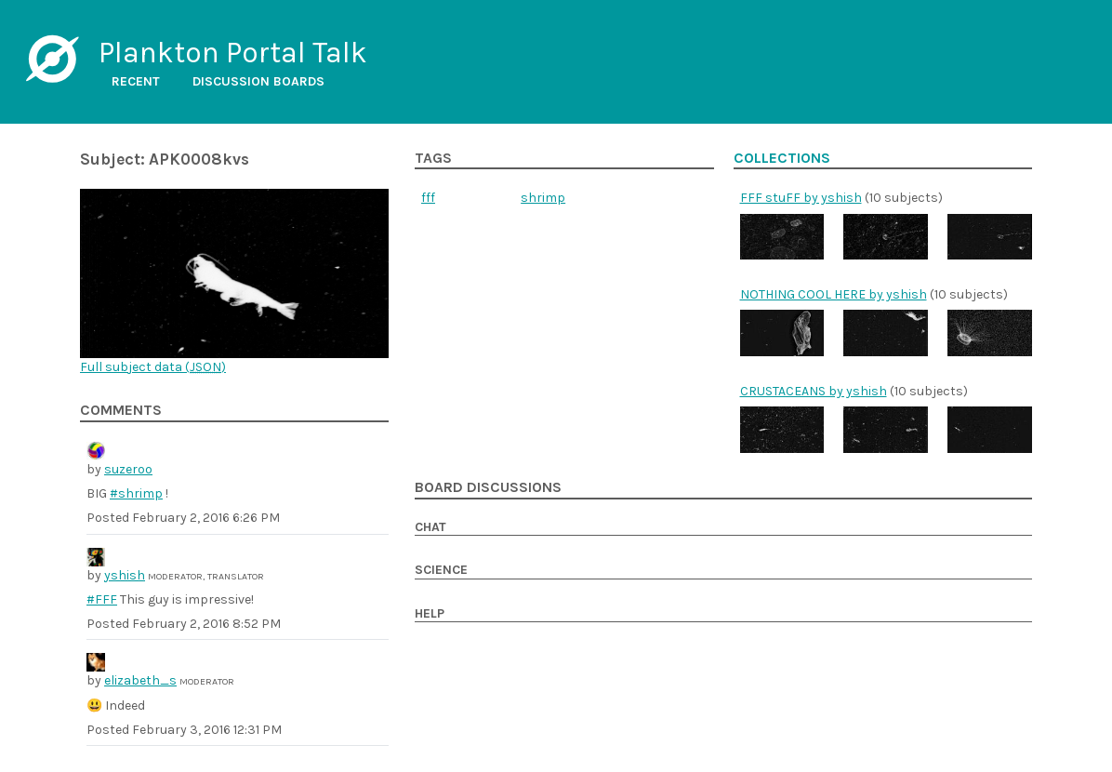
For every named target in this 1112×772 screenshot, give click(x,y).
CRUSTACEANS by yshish (813, 391)
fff (428, 198)
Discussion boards (258, 81)
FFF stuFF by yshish (801, 198)
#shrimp (136, 493)
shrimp (543, 198)
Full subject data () (153, 367)
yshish (124, 575)
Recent (136, 81)
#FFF (101, 599)
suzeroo (128, 469)
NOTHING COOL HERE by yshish (833, 294)
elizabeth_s (140, 680)
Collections (782, 158)
